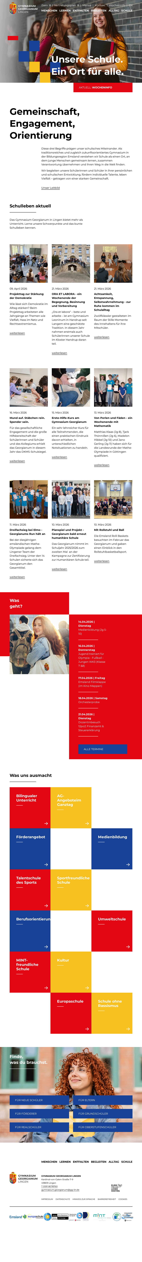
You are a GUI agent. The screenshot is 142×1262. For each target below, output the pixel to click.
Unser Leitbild (50, 187)
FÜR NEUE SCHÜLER (29, 1100)
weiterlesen (17, 333)
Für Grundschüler (93, 1113)
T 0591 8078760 (49, 1186)
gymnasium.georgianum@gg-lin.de (60, 1190)
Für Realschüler (28, 1127)
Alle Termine (93, 749)
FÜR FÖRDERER (26, 1113)
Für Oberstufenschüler (97, 1127)
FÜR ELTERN (86, 1100)
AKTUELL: (95, 87)
